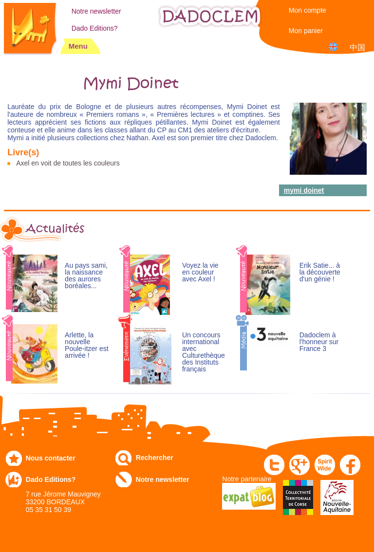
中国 (357, 47)
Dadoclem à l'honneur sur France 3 (319, 341)
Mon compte (307, 10)
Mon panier (306, 31)
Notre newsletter (96, 11)
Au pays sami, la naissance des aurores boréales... (86, 276)
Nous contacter (50, 458)
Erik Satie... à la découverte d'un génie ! (319, 272)
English (335, 46)
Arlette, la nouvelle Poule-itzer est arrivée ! (86, 345)
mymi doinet (304, 190)
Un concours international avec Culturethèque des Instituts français (203, 352)
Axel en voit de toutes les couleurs (67, 163)
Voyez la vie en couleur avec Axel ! (200, 272)
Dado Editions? (95, 28)
